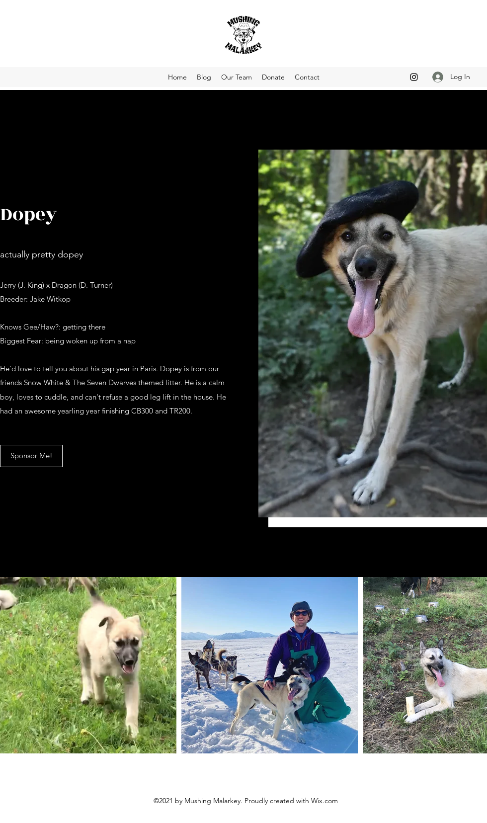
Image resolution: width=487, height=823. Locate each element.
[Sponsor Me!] (31, 456)
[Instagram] (414, 77)
